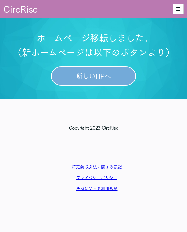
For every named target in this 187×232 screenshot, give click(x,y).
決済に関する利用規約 (97, 189)
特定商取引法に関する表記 (97, 167)
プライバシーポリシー (96, 178)
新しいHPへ (93, 76)
